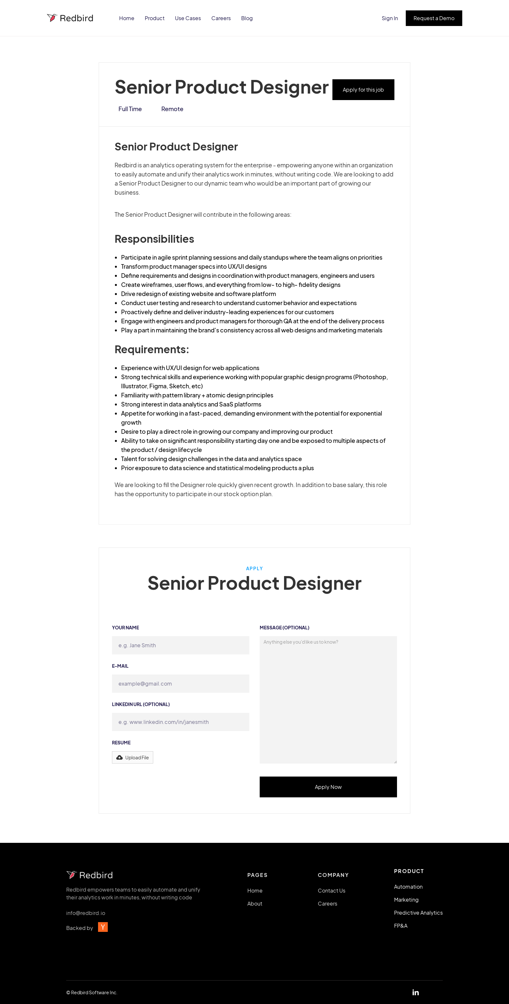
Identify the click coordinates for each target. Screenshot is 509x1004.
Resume (121, 742)
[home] (70, 18)
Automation (408, 886)
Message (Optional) (284, 627)
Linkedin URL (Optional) (141, 704)
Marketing (406, 899)
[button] (132, 757)
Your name (125, 627)
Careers (221, 18)
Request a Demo (434, 18)
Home (126, 18)
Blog (247, 18)
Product (155, 18)
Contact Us (331, 893)
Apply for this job (363, 89)
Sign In (390, 18)
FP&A (400, 925)
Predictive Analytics (418, 912)
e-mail (120, 666)
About (254, 906)
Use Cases (188, 18)
